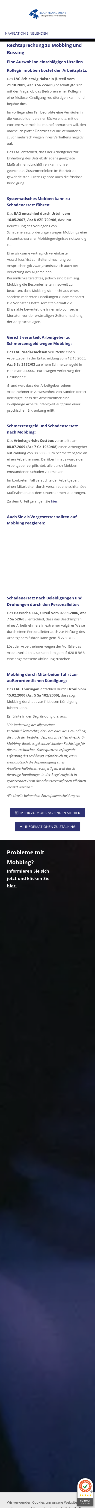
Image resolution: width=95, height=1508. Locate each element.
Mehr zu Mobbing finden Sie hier (47, 812)
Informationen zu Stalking (48, 826)
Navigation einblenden (26, 33)
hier (54, 501)
